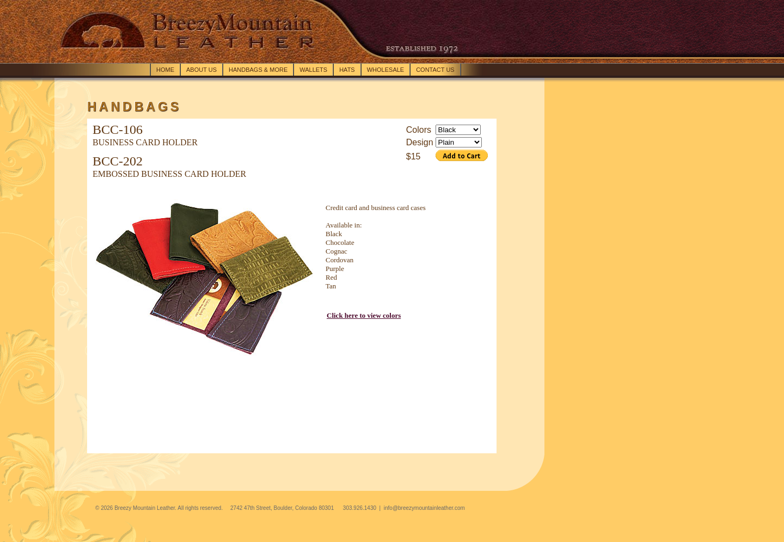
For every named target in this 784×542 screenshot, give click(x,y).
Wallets (313, 69)
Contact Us (435, 69)
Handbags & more (258, 69)
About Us (201, 69)
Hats (347, 69)
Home (165, 69)
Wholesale (385, 69)
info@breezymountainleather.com (424, 508)
